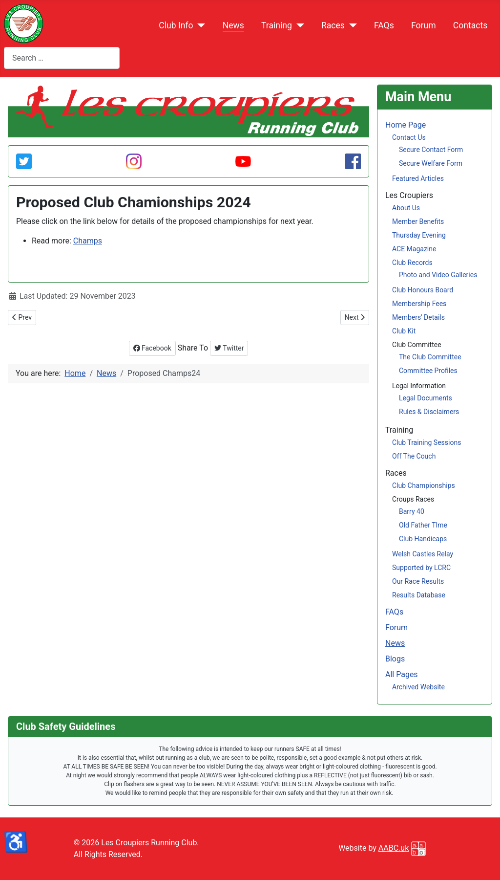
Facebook (152, 348)
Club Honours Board (422, 290)
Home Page (405, 125)
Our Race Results (418, 581)
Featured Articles (418, 178)
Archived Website (418, 687)
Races (333, 25)
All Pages (401, 674)
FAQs (384, 25)
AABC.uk (393, 848)
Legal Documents (425, 398)
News (233, 25)
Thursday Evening (419, 235)
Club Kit (404, 331)
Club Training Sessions (426, 442)
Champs (87, 240)
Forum (423, 25)
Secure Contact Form (431, 150)
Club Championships (423, 485)
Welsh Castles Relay (422, 554)
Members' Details (418, 317)
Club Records (412, 262)
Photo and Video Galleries (438, 275)
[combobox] (62, 58)
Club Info (176, 25)
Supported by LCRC (421, 568)
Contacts (470, 25)
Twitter (229, 348)
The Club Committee (430, 357)
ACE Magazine (414, 249)
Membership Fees (419, 304)
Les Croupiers (409, 195)
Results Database (418, 595)
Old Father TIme (423, 525)
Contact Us (409, 137)
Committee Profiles (428, 370)
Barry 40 (411, 511)
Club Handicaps (423, 539)
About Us (406, 208)
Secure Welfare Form (430, 163)
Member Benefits (418, 221)
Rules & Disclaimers (429, 412)
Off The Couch (414, 456)
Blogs (395, 658)
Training (276, 25)
